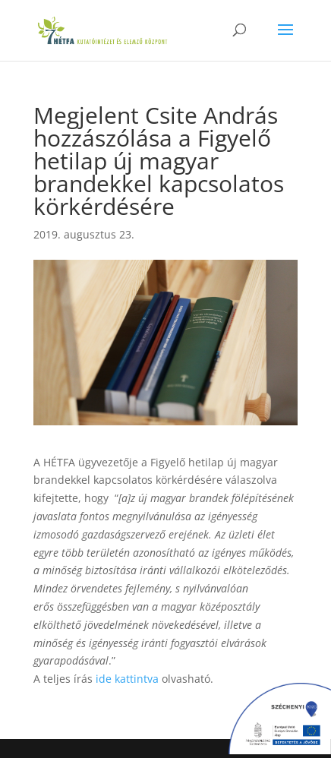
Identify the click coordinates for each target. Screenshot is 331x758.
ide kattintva (127, 678)
